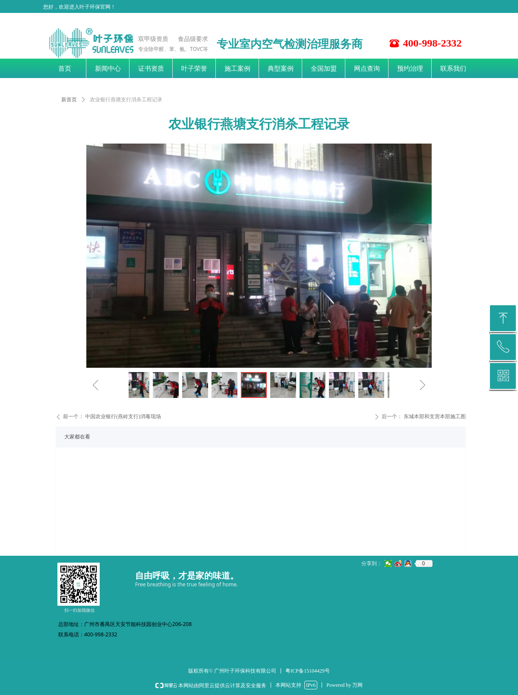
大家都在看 (77, 437)
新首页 (69, 100)
